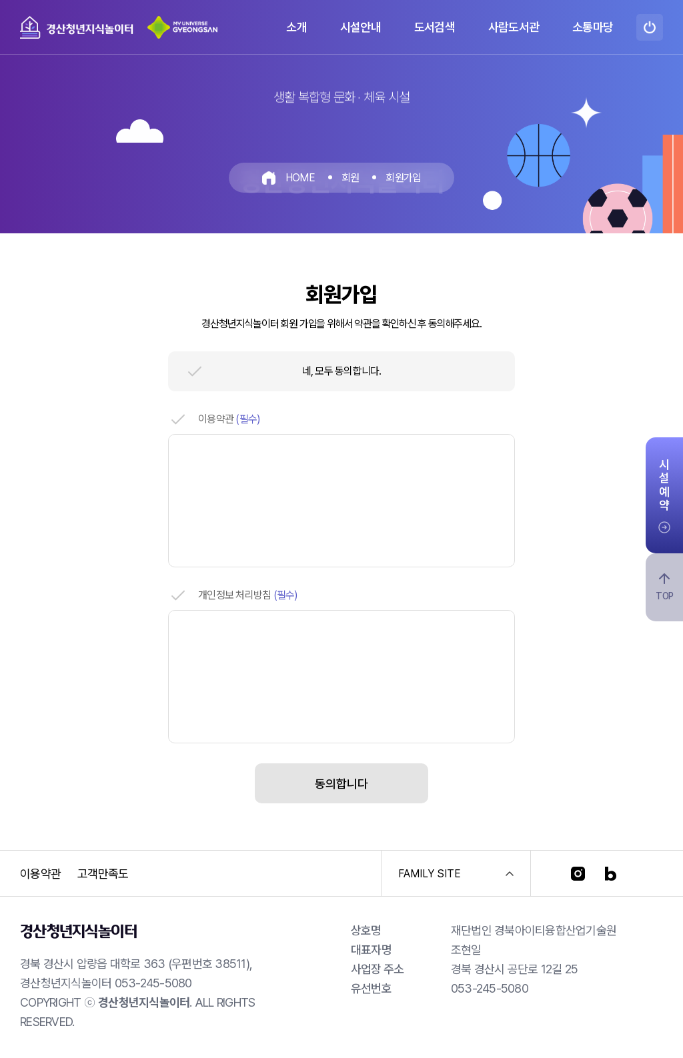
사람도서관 (513, 27)
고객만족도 (102, 874)
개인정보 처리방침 (248, 595)
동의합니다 (341, 784)
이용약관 (229, 419)
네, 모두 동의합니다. (342, 371)
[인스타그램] (578, 874)
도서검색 (434, 27)
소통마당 (592, 27)
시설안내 (360, 27)
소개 (296, 27)
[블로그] (610, 874)
